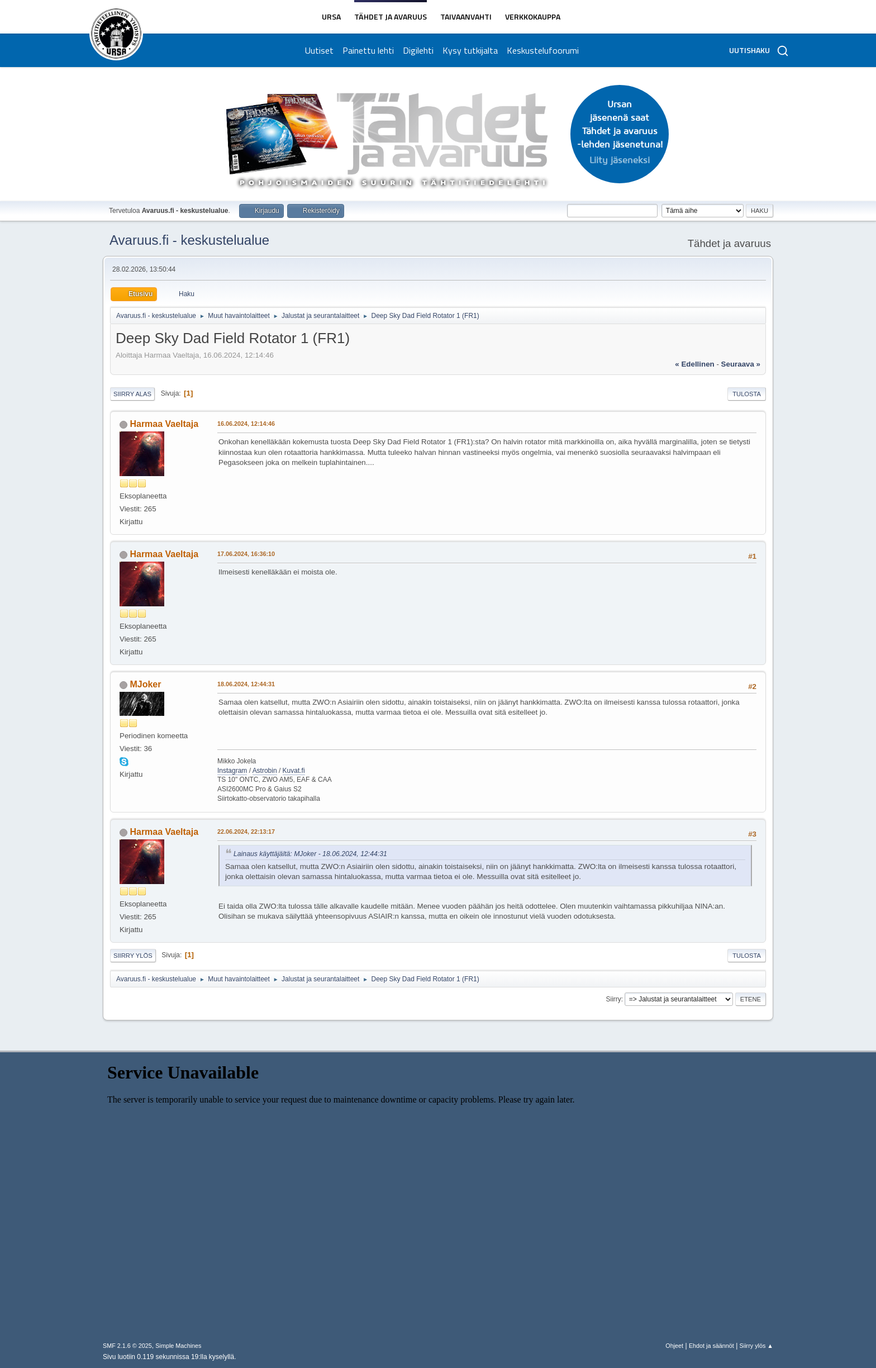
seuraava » (740, 364)
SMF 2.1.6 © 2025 (127, 1345)
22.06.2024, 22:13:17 (246, 831)
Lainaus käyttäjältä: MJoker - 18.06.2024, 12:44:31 (310, 854)
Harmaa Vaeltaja (164, 424)
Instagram (232, 771)
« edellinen (694, 364)
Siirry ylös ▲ (756, 1345)
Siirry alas (132, 394)
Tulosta (746, 394)
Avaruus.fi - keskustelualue (189, 240)
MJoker (145, 684)
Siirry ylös (133, 955)
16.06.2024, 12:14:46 (246, 423)
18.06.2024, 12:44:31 (246, 684)
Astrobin (265, 771)
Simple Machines (178, 1345)
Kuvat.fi (294, 771)
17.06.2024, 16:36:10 (246, 553)
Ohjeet (674, 1345)
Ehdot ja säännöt (711, 1345)
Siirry (613, 999)
